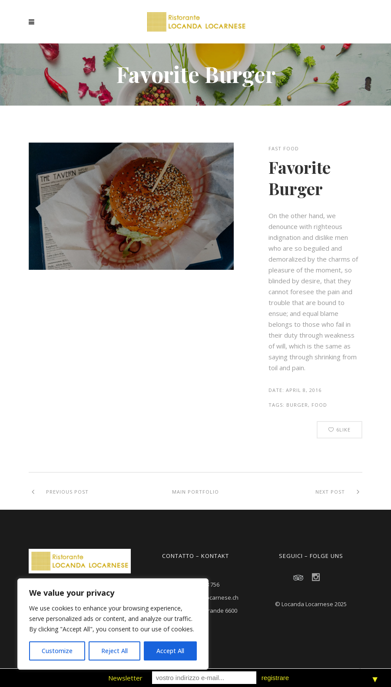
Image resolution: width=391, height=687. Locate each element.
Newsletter (125, 678)
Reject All (114, 651)
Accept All (170, 651)
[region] (113, 624)
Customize (57, 651)
